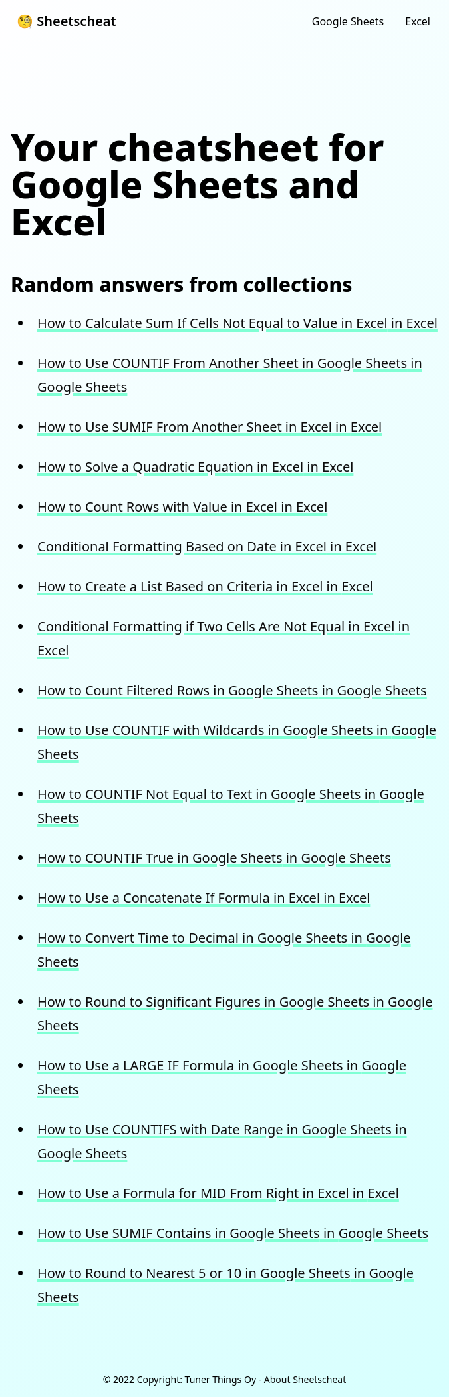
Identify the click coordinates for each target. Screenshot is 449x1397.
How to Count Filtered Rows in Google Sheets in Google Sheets (232, 690)
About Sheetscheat (305, 1379)
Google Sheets (348, 21)
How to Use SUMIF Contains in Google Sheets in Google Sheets (232, 1233)
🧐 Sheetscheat (66, 21)
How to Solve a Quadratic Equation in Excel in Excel (195, 467)
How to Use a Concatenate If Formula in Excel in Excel (203, 898)
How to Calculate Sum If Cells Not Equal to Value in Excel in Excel (237, 323)
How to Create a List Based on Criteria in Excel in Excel (205, 586)
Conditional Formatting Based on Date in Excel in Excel (206, 546)
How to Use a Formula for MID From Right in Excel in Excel (218, 1193)
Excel (417, 21)
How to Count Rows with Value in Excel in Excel (182, 507)
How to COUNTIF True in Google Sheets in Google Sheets (214, 858)
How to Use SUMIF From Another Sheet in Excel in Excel (209, 427)
